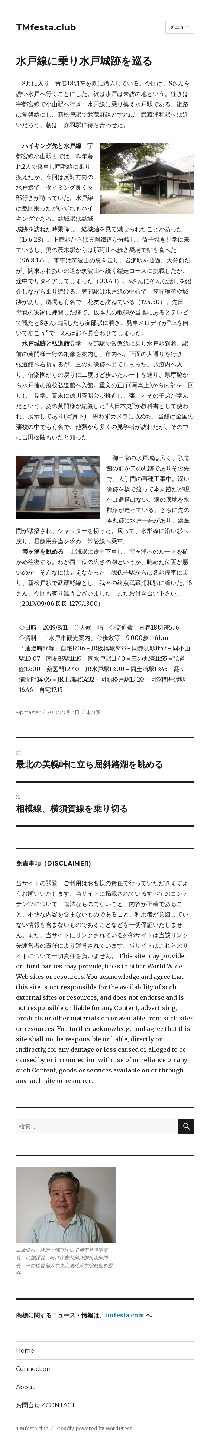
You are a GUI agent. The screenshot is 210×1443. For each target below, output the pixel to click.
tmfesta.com (124, 1315)
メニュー (179, 27)
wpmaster (28, 712)
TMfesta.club (46, 27)
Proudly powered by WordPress (93, 1429)
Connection (33, 1368)
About (25, 1387)
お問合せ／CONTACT (45, 1405)
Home (25, 1350)
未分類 (93, 712)
